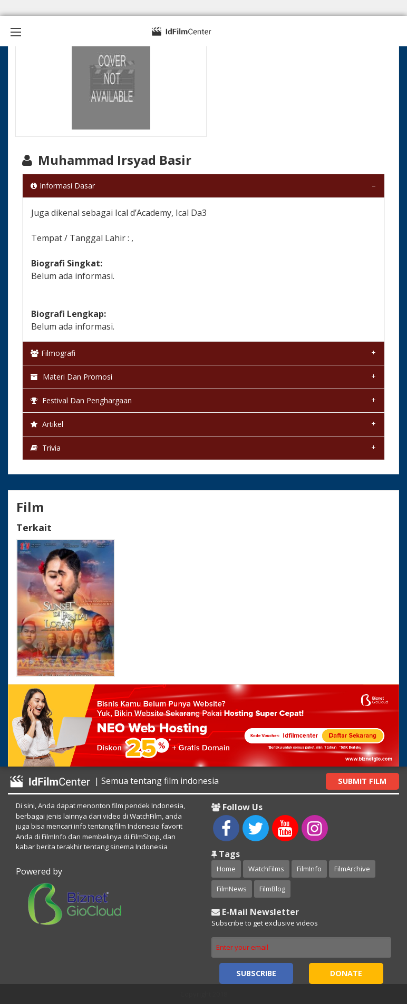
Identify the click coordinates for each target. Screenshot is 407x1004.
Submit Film (362, 781)
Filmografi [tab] (53, 353)
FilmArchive (352, 868)
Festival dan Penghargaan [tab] (81, 400)
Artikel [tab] (47, 424)
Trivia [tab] (46, 448)
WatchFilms (266, 868)
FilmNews (232, 888)
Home (226, 868)
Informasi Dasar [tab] (63, 186)
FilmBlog (272, 888)
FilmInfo (309, 868)
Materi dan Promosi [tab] (71, 377)
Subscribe (256, 973)
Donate (346, 973)
